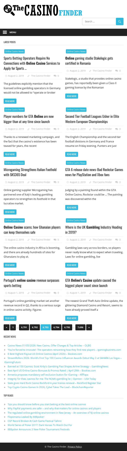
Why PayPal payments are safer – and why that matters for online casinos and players (54, 408)
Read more (10, 101)
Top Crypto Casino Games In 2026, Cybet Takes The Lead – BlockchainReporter (50, 387)
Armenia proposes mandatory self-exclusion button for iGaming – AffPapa (48, 374)
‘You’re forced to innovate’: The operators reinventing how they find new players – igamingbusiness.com (64, 349)
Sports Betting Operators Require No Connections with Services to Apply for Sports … (32, 63)
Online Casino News (14, 51)
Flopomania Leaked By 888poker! (26, 416)
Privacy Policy (75, 446)
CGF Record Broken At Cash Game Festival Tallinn (34, 420)
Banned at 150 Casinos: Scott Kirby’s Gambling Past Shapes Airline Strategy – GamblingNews (58, 366)
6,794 (56, 327)
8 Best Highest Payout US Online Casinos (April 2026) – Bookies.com (45, 353)
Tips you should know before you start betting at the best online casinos (47, 404)
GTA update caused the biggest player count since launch (90, 283)
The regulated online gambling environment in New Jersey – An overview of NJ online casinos (58, 412)
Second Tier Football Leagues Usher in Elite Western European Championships (92, 119)
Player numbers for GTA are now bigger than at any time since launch (29, 119)
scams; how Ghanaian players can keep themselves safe (32, 229)
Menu (13, 32)
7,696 (80, 327)
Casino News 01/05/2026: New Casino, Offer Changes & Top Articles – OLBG (49, 345)
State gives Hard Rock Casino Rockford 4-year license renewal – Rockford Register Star (54, 383)
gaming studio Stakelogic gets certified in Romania (89, 60)
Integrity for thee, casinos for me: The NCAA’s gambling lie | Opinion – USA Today (52, 378)
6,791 (24, 327)
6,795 (67, 327)
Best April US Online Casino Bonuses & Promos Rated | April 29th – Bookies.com (52, 370)
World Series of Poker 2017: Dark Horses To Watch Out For (40, 425)
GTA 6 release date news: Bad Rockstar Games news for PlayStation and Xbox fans (94, 172)
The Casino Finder (40, 75)
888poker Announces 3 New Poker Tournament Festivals (39, 429)
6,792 (35, 327)
